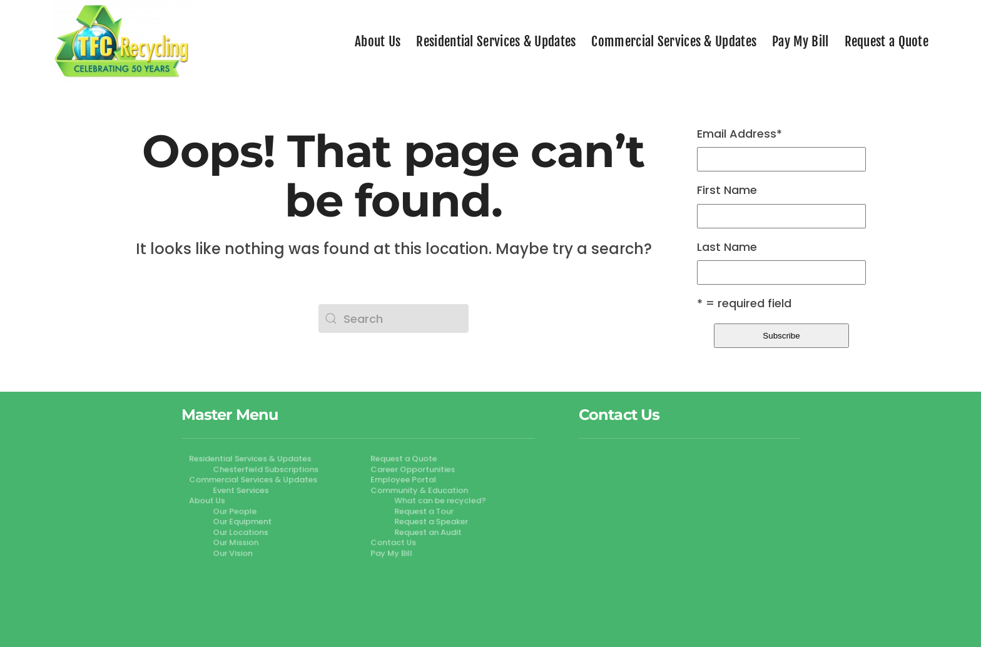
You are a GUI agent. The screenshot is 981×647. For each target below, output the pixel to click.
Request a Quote (887, 41)
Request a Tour (422, 511)
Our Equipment (244, 521)
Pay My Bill (800, 41)
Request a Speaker (429, 521)
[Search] (393, 318)
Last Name (727, 247)
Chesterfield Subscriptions (267, 470)
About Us (377, 41)
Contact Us (392, 542)
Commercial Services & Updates (673, 41)
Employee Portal (402, 480)
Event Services (243, 490)
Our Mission (238, 542)
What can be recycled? (437, 500)
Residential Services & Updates (496, 41)
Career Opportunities (411, 470)
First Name (727, 190)
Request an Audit (426, 531)
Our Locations (243, 531)
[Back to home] (121, 41)
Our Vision (235, 552)
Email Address (739, 133)
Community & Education (417, 490)
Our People (237, 511)
